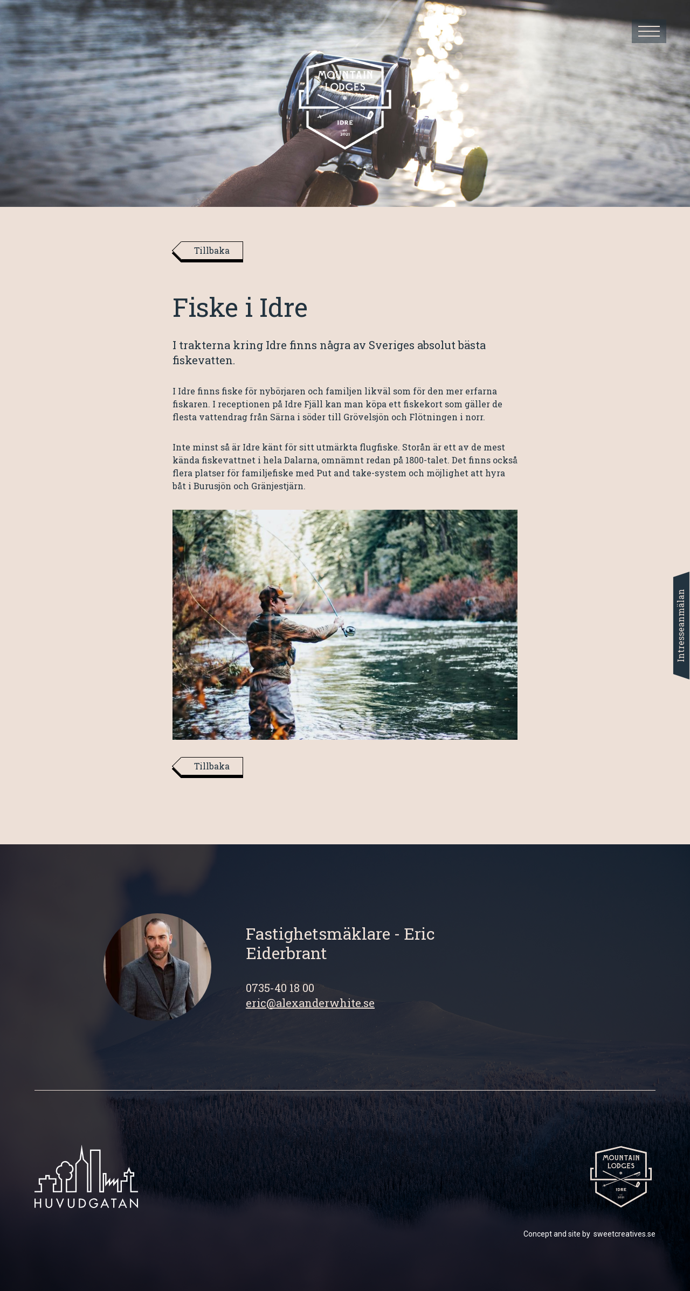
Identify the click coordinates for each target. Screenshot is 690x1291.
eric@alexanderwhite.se (310, 1003)
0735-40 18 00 (280, 988)
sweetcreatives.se (625, 1234)
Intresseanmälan (680, 625)
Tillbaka (212, 250)
